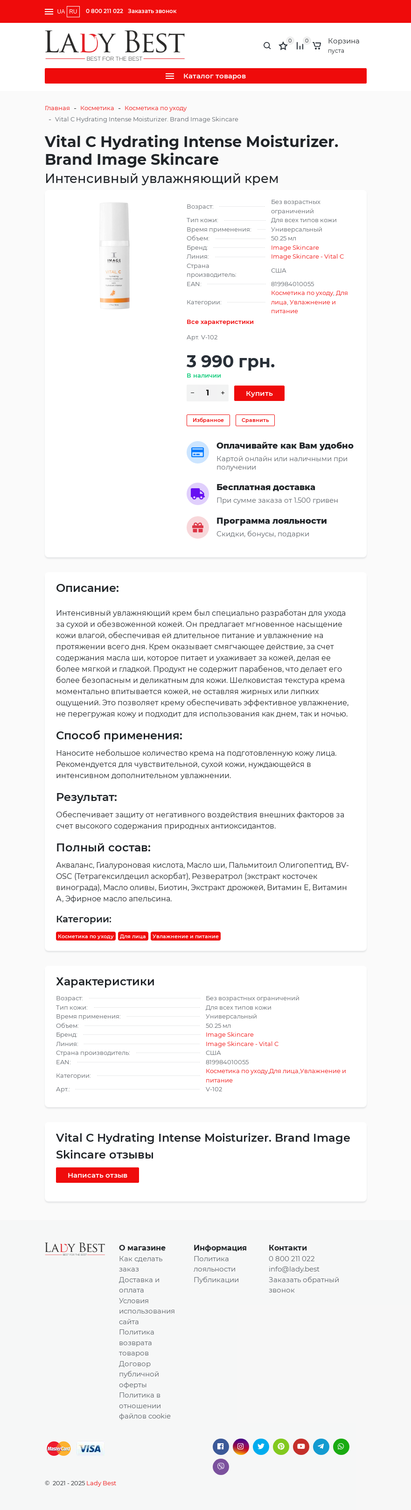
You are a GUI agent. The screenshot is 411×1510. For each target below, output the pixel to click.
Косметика (97, 108)
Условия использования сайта (147, 1311)
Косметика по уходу (156, 108)
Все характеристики (220, 321)
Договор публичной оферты (139, 1374)
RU (73, 11)
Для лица (133, 936)
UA (61, 11)
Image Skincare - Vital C (307, 256)
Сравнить (255, 420)
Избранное (208, 420)
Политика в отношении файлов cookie (145, 1405)
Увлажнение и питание (186, 936)
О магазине (142, 1247)
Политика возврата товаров (136, 1342)
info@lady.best (294, 1268)
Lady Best (101, 1483)
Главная (57, 108)
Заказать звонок (152, 10)
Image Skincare (295, 247)
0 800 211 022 (104, 10)
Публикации (216, 1279)
